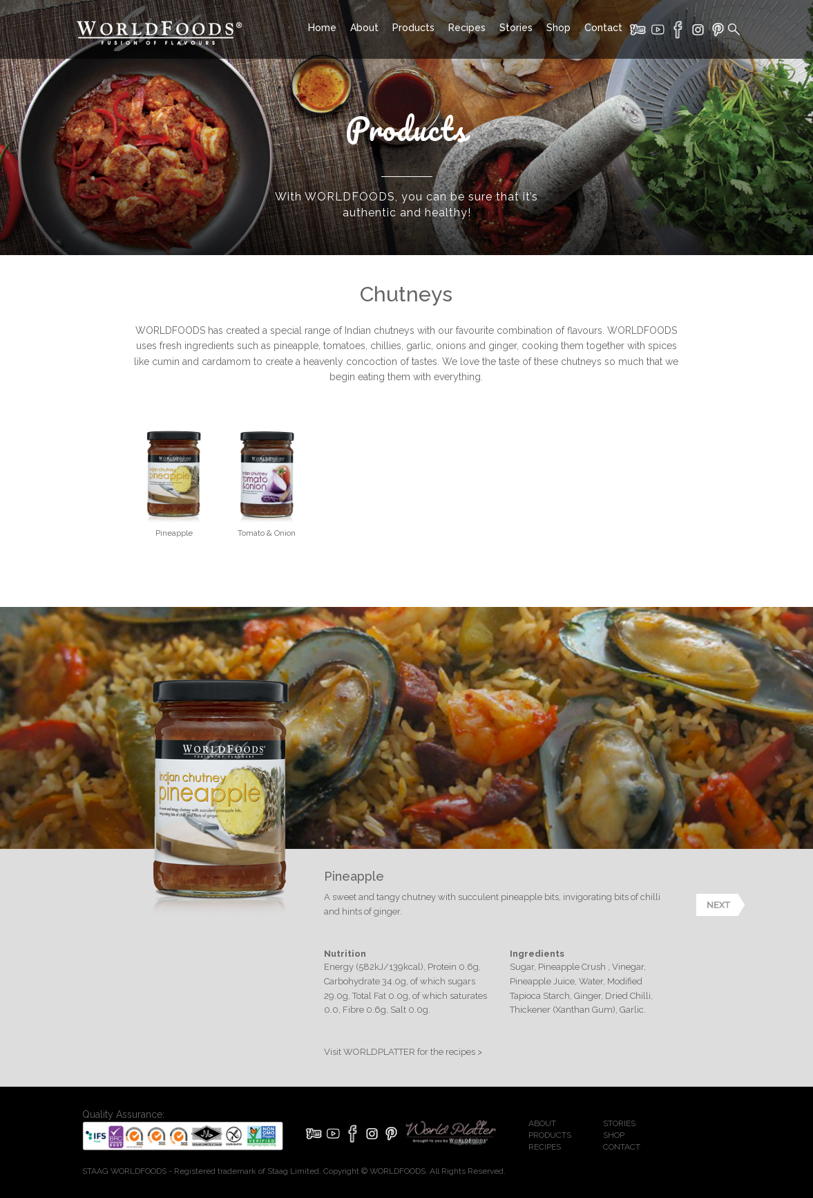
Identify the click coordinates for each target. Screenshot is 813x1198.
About (364, 27)
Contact (603, 27)
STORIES (619, 1123)
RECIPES (544, 1147)
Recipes (467, 27)
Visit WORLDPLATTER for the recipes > (403, 1052)
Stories (516, 27)
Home (322, 27)
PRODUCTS (549, 1135)
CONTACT (621, 1147)
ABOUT (542, 1123)
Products (413, 27)
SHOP (613, 1135)
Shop (558, 27)
